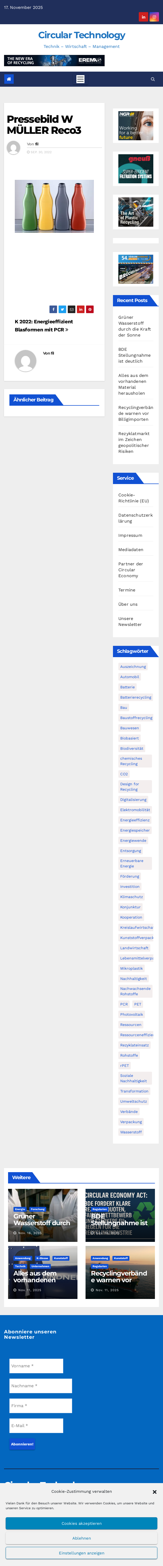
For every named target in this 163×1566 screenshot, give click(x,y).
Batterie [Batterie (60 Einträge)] (127, 687)
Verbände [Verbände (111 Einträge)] (129, 1111)
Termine (126, 590)
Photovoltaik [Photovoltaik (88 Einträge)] (131, 1014)
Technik (20, 1266)
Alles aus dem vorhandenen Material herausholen (34, 1283)
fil (36, 144)
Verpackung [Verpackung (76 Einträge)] (131, 1122)
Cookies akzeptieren (82, 1523)
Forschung (38, 1209)
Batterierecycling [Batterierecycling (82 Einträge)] (135, 697)
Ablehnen (81, 1538)
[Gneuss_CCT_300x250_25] (135, 168)
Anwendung (23, 1258)
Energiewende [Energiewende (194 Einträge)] (133, 840)
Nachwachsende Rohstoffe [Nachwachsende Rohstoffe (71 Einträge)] (135, 991)
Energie (20, 1209)
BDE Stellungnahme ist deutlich (134, 355)
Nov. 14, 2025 (107, 1233)
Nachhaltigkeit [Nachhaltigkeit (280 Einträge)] (133, 978)
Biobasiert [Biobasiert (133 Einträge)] (129, 738)
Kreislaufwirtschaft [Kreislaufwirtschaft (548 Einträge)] (138, 927)
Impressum (130, 535)
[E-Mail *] (36, 1425)
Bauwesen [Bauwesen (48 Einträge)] (129, 728)
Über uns (128, 604)
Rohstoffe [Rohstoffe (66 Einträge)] (129, 1055)
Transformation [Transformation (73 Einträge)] (134, 1091)
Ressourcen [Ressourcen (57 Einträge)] (130, 1024)
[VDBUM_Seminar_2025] (135, 268)
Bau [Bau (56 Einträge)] (123, 707)
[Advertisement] (54, 271)
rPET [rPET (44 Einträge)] (124, 1065)
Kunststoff (61, 1258)
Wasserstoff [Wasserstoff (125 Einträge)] (131, 1132)
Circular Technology (81, 35)
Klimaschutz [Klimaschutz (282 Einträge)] (131, 897)
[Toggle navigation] (80, 79)
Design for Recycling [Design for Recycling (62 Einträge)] (129, 786)
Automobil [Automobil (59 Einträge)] (129, 677)
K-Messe (42, 1258)
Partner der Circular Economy (130, 569)
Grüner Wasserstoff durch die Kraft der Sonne (41, 1226)
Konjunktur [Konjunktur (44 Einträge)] (130, 907)
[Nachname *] (40, 1386)
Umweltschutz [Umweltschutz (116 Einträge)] (133, 1101)
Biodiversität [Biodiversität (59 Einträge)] (131, 748)
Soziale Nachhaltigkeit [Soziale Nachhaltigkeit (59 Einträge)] (133, 1078)
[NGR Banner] (135, 125)
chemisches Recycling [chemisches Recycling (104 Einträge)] (131, 761)
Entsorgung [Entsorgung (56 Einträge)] (130, 851)
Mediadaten (130, 549)
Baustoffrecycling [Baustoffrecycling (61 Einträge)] (136, 718)
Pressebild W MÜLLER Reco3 (44, 125)
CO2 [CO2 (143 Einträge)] (124, 774)
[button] (154, 1491)
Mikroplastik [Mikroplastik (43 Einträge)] (131, 968)
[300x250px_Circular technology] (135, 211)
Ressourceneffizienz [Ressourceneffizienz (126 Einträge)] (138, 1035)
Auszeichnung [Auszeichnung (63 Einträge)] (133, 666)
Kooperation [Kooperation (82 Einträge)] (131, 917)
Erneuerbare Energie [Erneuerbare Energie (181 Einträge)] (131, 863)
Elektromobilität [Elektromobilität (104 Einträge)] (135, 810)
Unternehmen (40, 1266)
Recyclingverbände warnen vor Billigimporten (135, 413)
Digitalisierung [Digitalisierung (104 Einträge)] (133, 799)
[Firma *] (40, 1406)
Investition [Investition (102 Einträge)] (130, 886)
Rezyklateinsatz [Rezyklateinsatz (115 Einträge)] (134, 1045)
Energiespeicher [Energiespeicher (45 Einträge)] (135, 830)
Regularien (100, 1209)
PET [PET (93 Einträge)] (137, 1004)
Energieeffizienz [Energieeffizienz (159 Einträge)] (135, 820)
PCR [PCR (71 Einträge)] (124, 1004)
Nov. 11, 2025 (29, 1290)
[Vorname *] (36, 1366)
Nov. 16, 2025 (30, 1233)
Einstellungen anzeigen (81, 1553)
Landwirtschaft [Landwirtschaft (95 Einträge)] (134, 948)
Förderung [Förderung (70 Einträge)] (129, 876)
